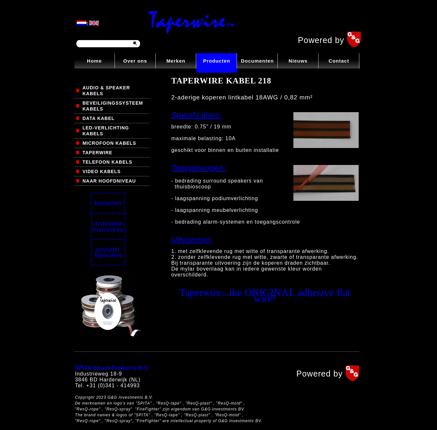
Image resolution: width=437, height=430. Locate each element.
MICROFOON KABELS (109, 143)
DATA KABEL (99, 118)
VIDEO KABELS (102, 171)
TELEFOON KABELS (108, 162)
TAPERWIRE (98, 152)
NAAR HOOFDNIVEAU (109, 181)
